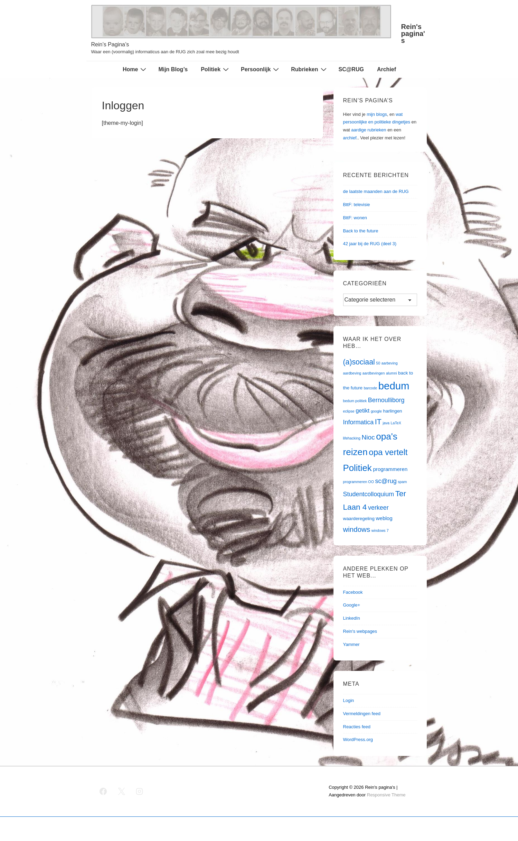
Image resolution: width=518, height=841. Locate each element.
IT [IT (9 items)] (378, 422)
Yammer (351, 644)
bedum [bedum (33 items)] (393, 385)
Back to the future (360, 230)
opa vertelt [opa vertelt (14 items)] (388, 452)
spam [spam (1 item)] (402, 482)
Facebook (353, 592)
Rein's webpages (360, 631)
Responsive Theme (386, 794)
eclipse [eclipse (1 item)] (349, 411)
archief (350, 137)
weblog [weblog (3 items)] (384, 518)
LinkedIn (351, 618)
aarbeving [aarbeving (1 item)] (390, 363)
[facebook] (103, 791)
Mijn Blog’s (173, 69)
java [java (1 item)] (386, 423)
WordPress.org (358, 739)
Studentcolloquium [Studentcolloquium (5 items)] (368, 494)
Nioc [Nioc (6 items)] (368, 437)
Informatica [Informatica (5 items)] (358, 422)
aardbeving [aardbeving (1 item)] (352, 373)
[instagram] (139, 791)
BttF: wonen (355, 217)
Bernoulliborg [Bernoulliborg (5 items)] (386, 400)
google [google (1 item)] (376, 411)
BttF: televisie (356, 204)
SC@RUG (351, 69)
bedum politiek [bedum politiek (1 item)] (355, 401)
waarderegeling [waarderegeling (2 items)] (359, 518)
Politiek (215, 69)
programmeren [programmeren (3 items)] (390, 469)
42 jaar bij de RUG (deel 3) (370, 243)
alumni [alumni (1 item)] (391, 373)
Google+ (351, 605)
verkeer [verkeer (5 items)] (378, 507)
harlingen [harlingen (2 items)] (392, 411)
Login (348, 700)
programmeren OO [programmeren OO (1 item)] (358, 482)
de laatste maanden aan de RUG (376, 191)
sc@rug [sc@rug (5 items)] (386, 481)
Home (135, 69)
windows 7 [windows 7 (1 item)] (380, 530)
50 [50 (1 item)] (378, 363)
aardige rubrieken (368, 129)
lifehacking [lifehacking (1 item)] (351, 438)
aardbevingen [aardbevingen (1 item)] (373, 373)
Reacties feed (357, 726)
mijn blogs (377, 114)
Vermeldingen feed (361, 713)
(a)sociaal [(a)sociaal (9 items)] (359, 362)
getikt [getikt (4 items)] (362, 410)
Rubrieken (309, 69)
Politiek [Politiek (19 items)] (357, 468)
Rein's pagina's (413, 33)
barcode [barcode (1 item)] (370, 388)
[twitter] (121, 791)
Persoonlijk (261, 69)
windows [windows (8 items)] (356, 529)
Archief (386, 69)
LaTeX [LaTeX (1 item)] (396, 423)
